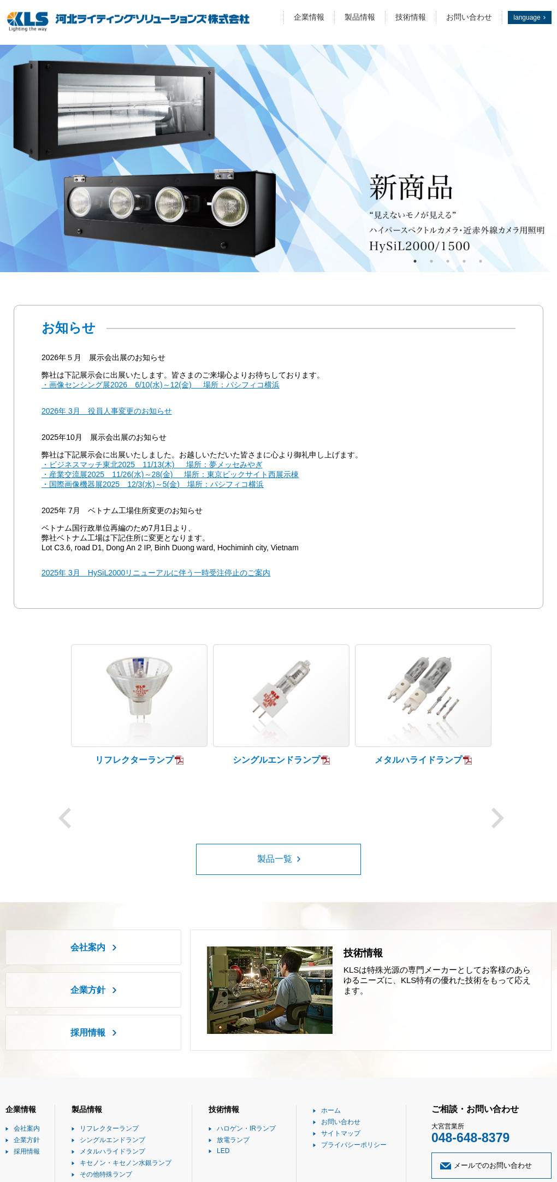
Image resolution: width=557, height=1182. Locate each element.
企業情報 (309, 17)
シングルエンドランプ (112, 1140)
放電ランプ (233, 1140)
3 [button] (447, 261)
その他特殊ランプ (106, 1174)
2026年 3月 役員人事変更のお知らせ (107, 411)
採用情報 (87, 1032)
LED (223, 1151)
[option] (278, 159)
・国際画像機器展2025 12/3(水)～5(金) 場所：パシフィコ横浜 (153, 484)
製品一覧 (274, 858)
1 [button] (415, 261)
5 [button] (480, 261)
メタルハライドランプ (112, 1151)
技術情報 (410, 17)
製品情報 (360, 17)
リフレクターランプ (109, 1128)
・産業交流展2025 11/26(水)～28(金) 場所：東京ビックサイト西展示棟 (170, 474)
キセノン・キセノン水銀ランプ (125, 1163)
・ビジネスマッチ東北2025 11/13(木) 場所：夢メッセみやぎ (152, 464)
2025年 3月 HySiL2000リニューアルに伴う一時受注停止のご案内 (156, 572)
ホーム (331, 1110)
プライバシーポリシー (354, 1145)
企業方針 (87, 990)
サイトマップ (340, 1133)
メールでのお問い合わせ (493, 1165)
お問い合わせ (469, 17)
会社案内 (87, 947)
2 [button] (431, 261)
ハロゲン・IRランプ (246, 1128)
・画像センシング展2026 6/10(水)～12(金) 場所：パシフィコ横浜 (161, 384)
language (526, 17)
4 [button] (464, 261)
